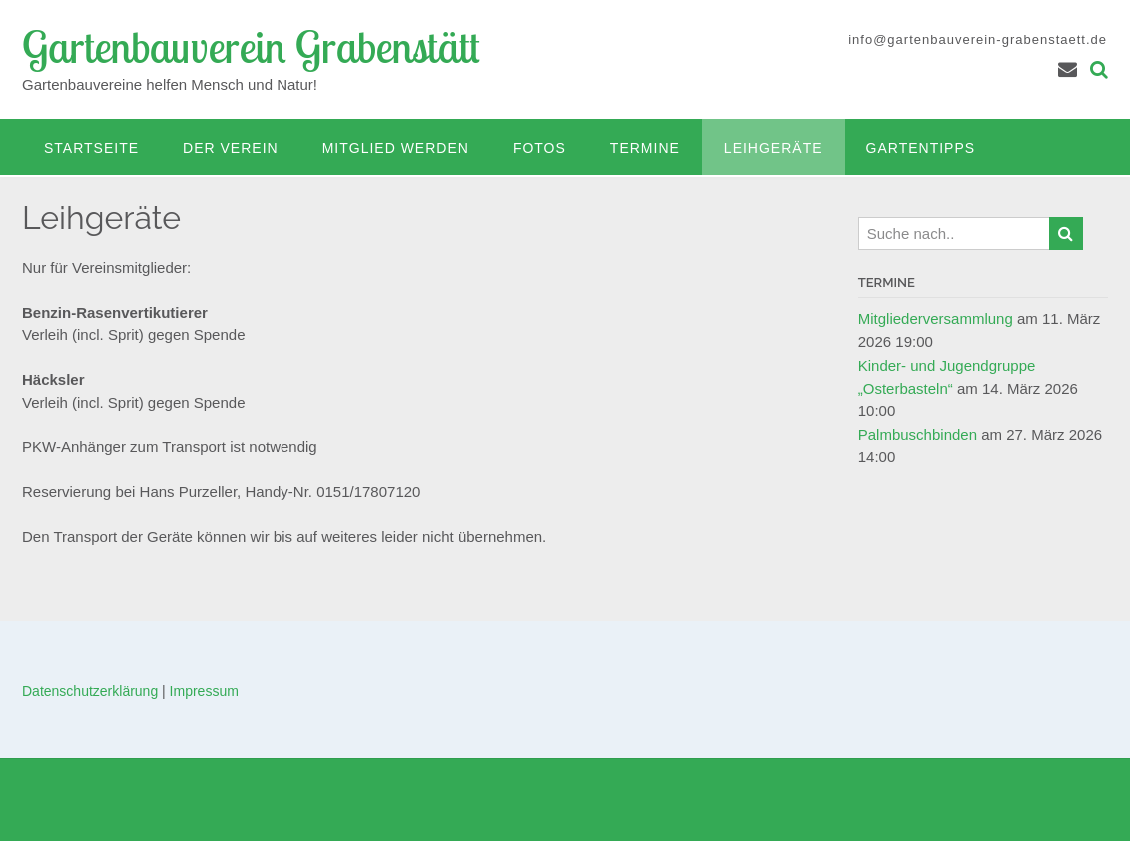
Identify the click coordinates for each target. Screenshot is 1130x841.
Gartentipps (921, 148)
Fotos (539, 148)
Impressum (204, 691)
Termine (645, 148)
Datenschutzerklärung (90, 691)
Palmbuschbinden (917, 434)
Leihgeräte (773, 148)
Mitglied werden (395, 148)
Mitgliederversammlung (935, 318)
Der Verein (231, 148)
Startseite (91, 148)
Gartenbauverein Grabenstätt (251, 46)
